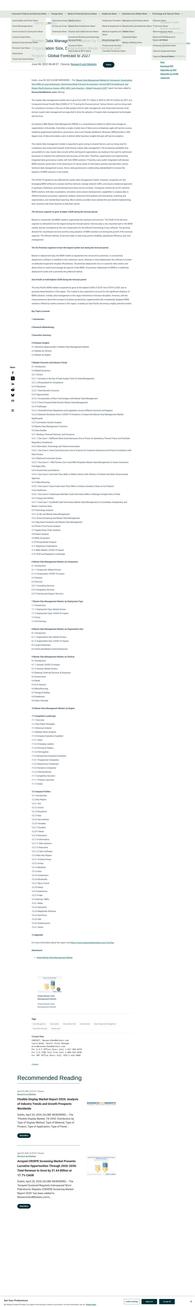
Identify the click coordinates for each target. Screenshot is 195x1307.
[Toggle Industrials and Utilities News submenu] (149, 14)
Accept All (167, 1303)
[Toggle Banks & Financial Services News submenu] (99, 14)
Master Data (55, 1028)
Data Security (85, 1024)
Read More (24, 1136)
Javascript (165, 78)
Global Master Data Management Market (55, 957)
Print (162, 62)
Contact (35, 1064)
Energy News (57, 14)
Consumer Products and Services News (29, 14)
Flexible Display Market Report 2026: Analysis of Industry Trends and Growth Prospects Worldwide (47, 1103)
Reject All (149, 1303)
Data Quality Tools (69, 1024)
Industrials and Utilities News (134, 14)
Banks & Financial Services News (82, 14)
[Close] (191, 1303)
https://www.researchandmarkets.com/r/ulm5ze (92, 942)
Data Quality (54, 1024)
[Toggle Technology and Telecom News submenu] (182, 14)
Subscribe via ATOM (169, 74)
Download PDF (166, 66)
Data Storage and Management (105, 1024)
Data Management (39, 1024)
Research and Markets (84, 64)
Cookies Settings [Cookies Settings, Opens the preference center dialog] (131, 1303)
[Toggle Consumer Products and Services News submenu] (49, 14)
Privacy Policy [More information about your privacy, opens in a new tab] (91, 1306)
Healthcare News (109, 14)
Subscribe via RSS (168, 70)
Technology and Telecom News (166, 14)
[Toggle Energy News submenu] (65, 14)
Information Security (40, 1028)
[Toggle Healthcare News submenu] (119, 14)
